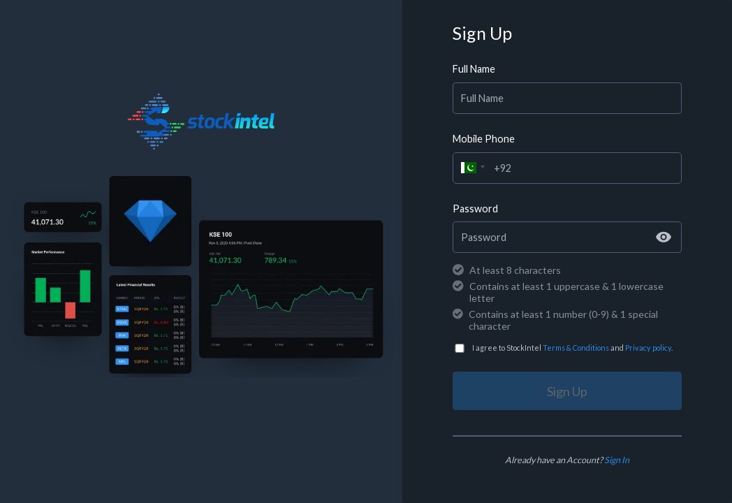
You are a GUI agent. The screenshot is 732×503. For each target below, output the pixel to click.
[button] (471, 166)
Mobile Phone (484, 139)
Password (475, 208)
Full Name (474, 69)
